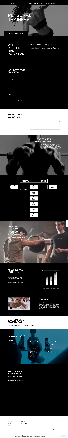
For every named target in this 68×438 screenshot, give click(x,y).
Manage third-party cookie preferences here (40, 436)
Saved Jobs (10, 356)
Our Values (38, 3)
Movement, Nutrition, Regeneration (15, 84)
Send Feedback (10, 421)
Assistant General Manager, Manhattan (35, 361)
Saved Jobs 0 (58, 1)
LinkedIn (59, 421)
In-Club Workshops (12, 94)
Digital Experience (23, 427)
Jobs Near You (11, 350)
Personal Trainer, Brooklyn (35, 352)
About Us (34, 3)
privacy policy (31, 436)
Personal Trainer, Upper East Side (54, 353)
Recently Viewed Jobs (12, 353)
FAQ (21, 425)
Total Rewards (43, 3)
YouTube (55, 421)
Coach (45, 126)
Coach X (45, 136)
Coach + (45, 131)
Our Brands (48, 3)
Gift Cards (9, 423)
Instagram (57, 421)
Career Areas (29, 3)
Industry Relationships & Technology (15, 100)
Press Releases (10, 427)
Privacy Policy (23, 421)
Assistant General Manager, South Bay (53, 361)
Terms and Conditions (24, 423)
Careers (9, 425)
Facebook (50, 421)
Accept (64, 435)
